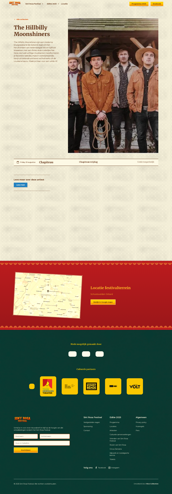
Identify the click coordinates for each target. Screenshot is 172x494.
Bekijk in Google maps (103, 302)
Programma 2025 (139, 4)
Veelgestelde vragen (92, 422)
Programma (114, 422)
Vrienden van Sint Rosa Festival (119, 440)
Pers (137, 430)
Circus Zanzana (116, 449)
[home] (15, 4)
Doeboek (157, 4)
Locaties (113, 426)
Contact (87, 430)
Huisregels (140, 426)
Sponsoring (88, 426)
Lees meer (20, 185)
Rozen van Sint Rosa (118, 445)
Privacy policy (141, 422)
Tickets (112, 459)
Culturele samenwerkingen (120, 435)
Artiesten (113, 430)
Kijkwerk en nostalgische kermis (119, 454)
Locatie (64, 4)
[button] (34, 4)
